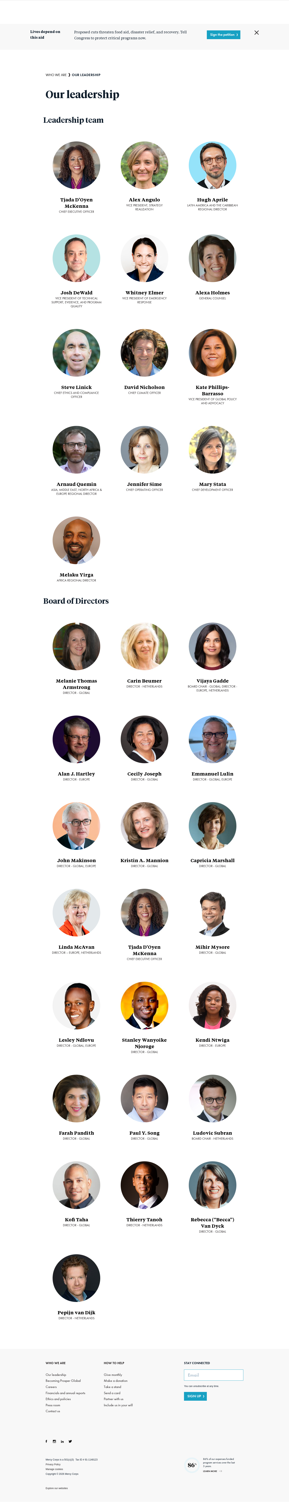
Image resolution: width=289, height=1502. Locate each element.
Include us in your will (118, 1405)
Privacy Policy (53, 1464)
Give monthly (113, 1375)
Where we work (159, 12)
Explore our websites (57, 1488)
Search (231, 11)
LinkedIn (62, 1441)
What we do (119, 12)
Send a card (112, 1393)
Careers (51, 1387)
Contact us (53, 1411)
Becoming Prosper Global (63, 1381)
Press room (53, 1405)
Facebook (46, 1441)
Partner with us (113, 1399)
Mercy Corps (34, 11)
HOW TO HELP (114, 1363)
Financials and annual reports (65, 1393)
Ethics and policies (58, 1399)
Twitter (70, 1441)
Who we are (82, 12)
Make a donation (115, 1381)
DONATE (253, 12)
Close (256, 32)
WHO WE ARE (56, 1363)
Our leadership (56, 1375)
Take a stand (112, 1387)
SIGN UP (194, 1396)
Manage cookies (54, 1469)
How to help (193, 12)
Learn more (210, 1471)
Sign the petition (222, 34)
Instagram (54, 1441)
